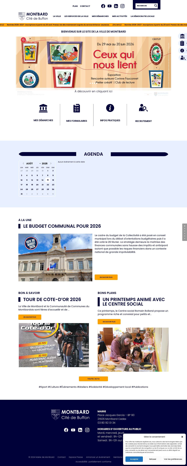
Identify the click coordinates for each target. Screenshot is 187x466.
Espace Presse (76, 457)
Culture (54, 387)
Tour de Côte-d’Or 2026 (52, 299)
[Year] (45, 163)
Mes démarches (100, 16)
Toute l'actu (93, 379)
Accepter (134, 459)
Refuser (152, 459)
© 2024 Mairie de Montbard (41, 457)
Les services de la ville (76, 16)
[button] (182, 437)
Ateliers (83, 387)
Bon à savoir (29, 293)
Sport (44, 387)
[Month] (33, 163)
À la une (24, 220)
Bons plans (107, 293)
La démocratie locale (142, 16)
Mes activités (119, 16)
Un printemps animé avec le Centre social (134, 301)
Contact (85, 6)
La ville (57, 16)
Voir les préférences (173, 459)
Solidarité (96, 387)
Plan (75, 6)
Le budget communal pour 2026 (62, 226)
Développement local (118, 387)
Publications (141, 387)
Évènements (69, 387)
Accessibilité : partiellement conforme (93, 461)
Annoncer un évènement (98, 457)
